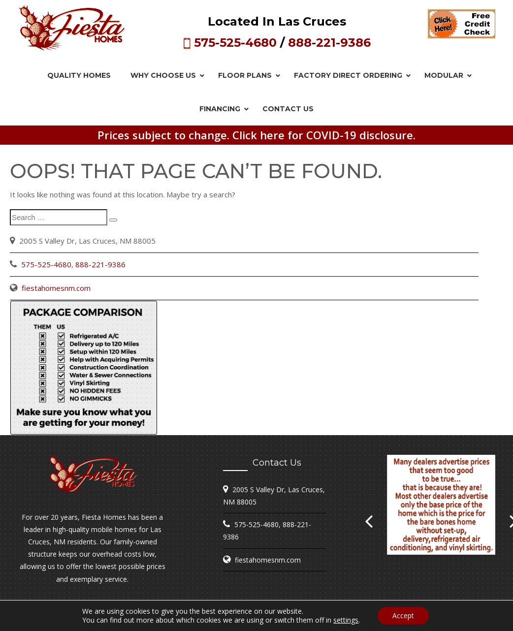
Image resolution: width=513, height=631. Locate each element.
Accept (403, 615)
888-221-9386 (329, 42)
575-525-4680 (235, 42)
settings (345, 620)
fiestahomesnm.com (56, 288)
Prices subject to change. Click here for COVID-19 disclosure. (256, 134)
